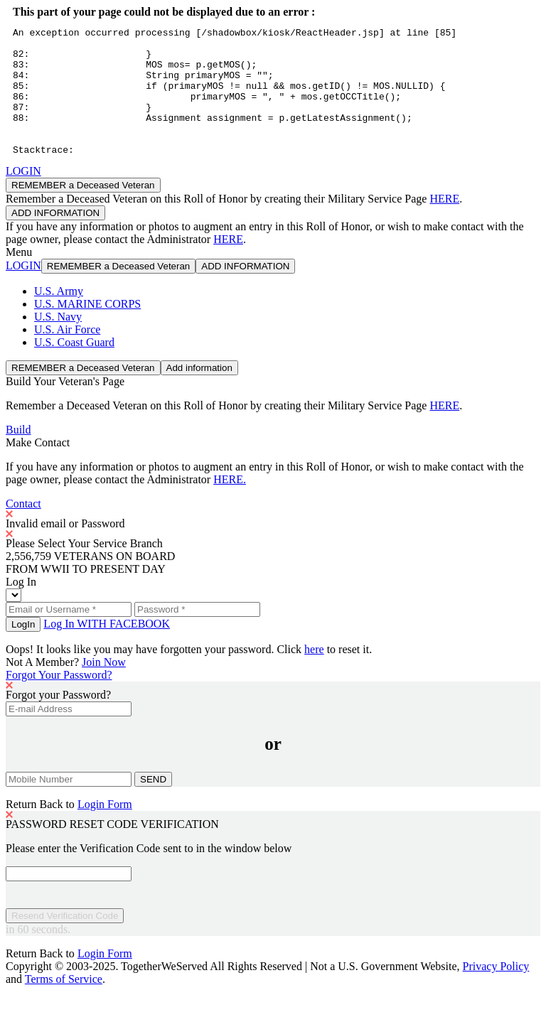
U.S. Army (58, 317)
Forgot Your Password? (59, 700)
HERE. (229, 505)
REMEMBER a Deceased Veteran (83, 210)
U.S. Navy (58, 342)
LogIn (23, 650)
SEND (153, 805)
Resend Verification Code (64, 941)
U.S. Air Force (67, 355)
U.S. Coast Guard (74, 368)
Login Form (104, 830)
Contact (23, 529)
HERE (444, 224)
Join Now (104, 688)
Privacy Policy (496, 992)
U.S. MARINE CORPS (87, 329)
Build (18, 455)
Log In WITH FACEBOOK (106, 649)
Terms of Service (63, 1005)
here (314, 675)
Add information (199, 393)
